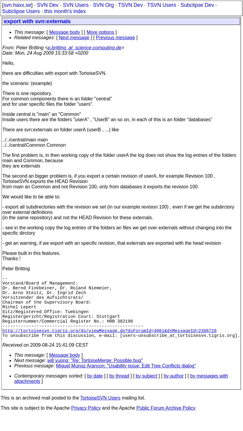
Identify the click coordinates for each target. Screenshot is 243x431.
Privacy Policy (86, 423)
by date (94, 391)
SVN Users (76, 5)
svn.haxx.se (17, 5)
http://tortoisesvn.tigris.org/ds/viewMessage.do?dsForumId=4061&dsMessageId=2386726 (109, 345)
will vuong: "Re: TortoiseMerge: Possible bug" (95, 375)
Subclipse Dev (197, 5)
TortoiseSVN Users (100, 413)
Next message (74, 37)
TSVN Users (161, 5)
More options (100, 32)
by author (174, 391)
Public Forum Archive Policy (165, 423)
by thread (119, 391)
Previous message (115, 37)
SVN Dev (47, 5)
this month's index (65, 11)
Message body (64, 32)
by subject (146, 391)
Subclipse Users (21, 11)
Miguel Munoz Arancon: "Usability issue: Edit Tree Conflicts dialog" (126, 381)
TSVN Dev (130, 5)
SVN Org (103, 5)
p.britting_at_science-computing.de (85, 47)
